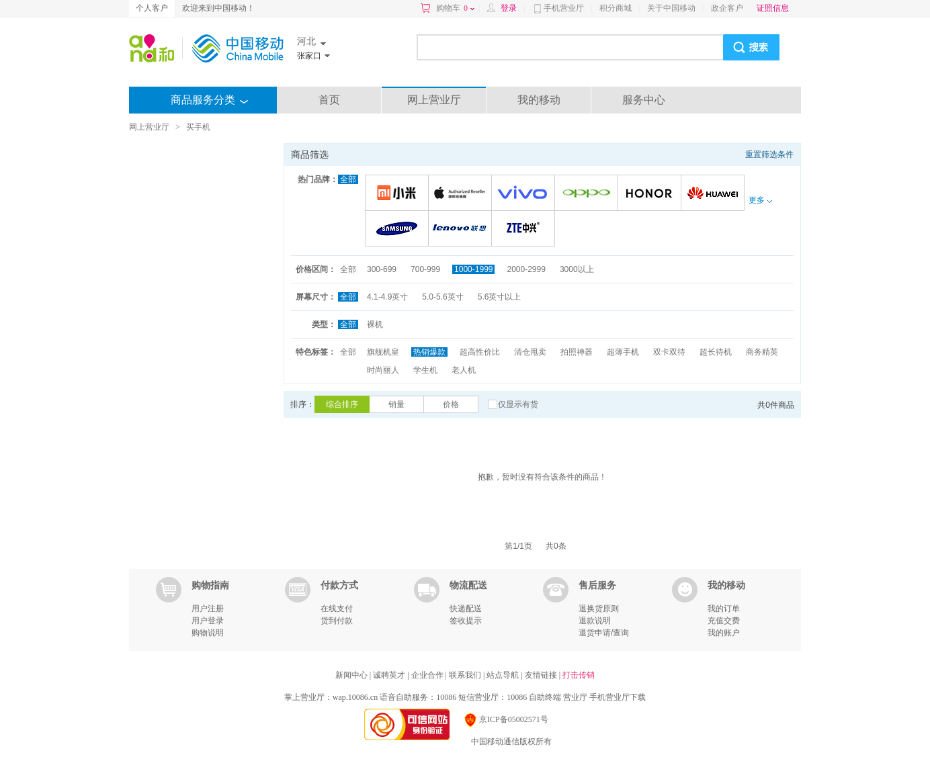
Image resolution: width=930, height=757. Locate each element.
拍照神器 (576, 352)
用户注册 (208, 608)
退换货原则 (599, 608)
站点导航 (504, 675)
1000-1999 (473, 269)
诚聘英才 (390, 675)
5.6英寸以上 (499, 297)
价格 (451, 404)
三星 (399, 229)
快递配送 (466, 608)
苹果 (462, 194)
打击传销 (578, 675)
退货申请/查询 (604, 632)
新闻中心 (352, 675)
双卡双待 (669, 352)
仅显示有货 (518, 404)
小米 (399, 194)
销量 (396, 404)
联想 (462, 229)
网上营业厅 (434, 99)
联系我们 (466, 675)
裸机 (375, 324)
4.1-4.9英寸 (387, 297)
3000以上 (577, 269)
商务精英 (762, 352)
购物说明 (208, 632)
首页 (329, 99)
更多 (760, 200)
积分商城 (615, 8)
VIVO (525, 194)
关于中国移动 (671, 8)
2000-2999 (526, 269)
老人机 (464, 370)
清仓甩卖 (530, 352)
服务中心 (643, 99)
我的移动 (538, 99)
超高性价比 (480, 352)
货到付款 (337, 620)
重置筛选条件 (769, 154)
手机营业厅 (564, 8)
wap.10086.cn (355, 697)
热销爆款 (429, 352)
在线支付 (337, 608)
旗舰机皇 (383, 352)
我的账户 (724, 632)
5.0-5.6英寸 (442, 297)
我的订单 (724, 608)
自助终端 (545, 697)
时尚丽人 (383, 370)
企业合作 (428, 675)
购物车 (455, 8)
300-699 (381, 269)
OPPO (588, 194)
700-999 (425, 269)
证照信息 (773, 8)
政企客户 (727, 8)
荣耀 (651, 194)
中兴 (525, 229)
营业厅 (575, 697)
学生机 (425, 370)
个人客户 (152, 8)
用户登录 (208, 620)
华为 (714, 194)
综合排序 (342, 404)
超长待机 (716, 352)
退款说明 (595, 620)
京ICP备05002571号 (505, 719)
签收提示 (466, 620)
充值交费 (724, 620)
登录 (509, 8)
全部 (348, 179)
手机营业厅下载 (617, 697)
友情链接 (542, 675)
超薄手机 (623, 352)
